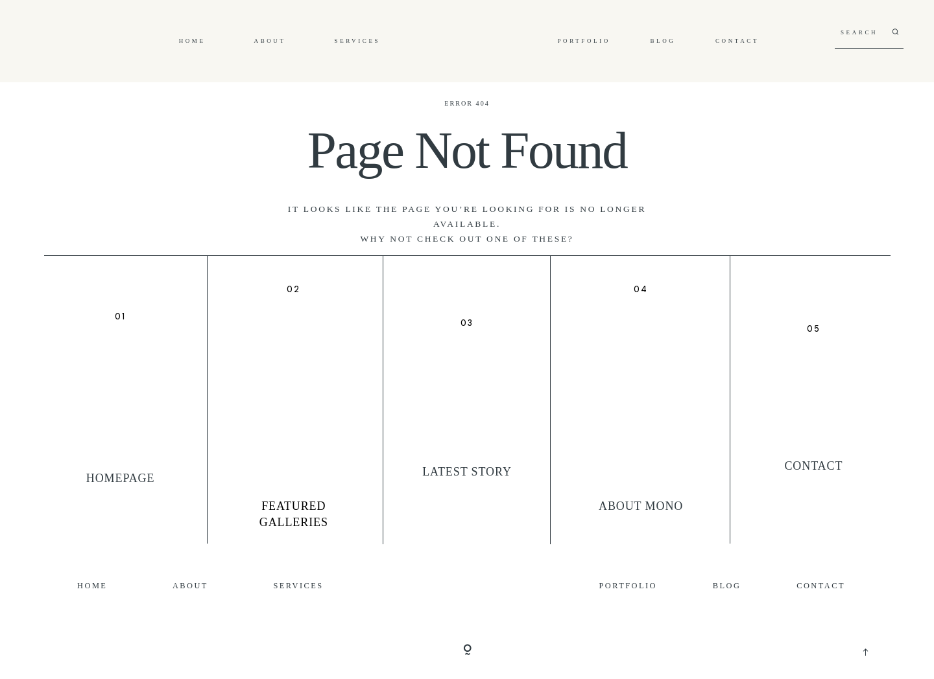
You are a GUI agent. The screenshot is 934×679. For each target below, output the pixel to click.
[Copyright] (467, 651)
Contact (737, 41)
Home (192, 41)
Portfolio (584, 41)
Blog (662, 41)
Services (358, 41)
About (270, 41)
